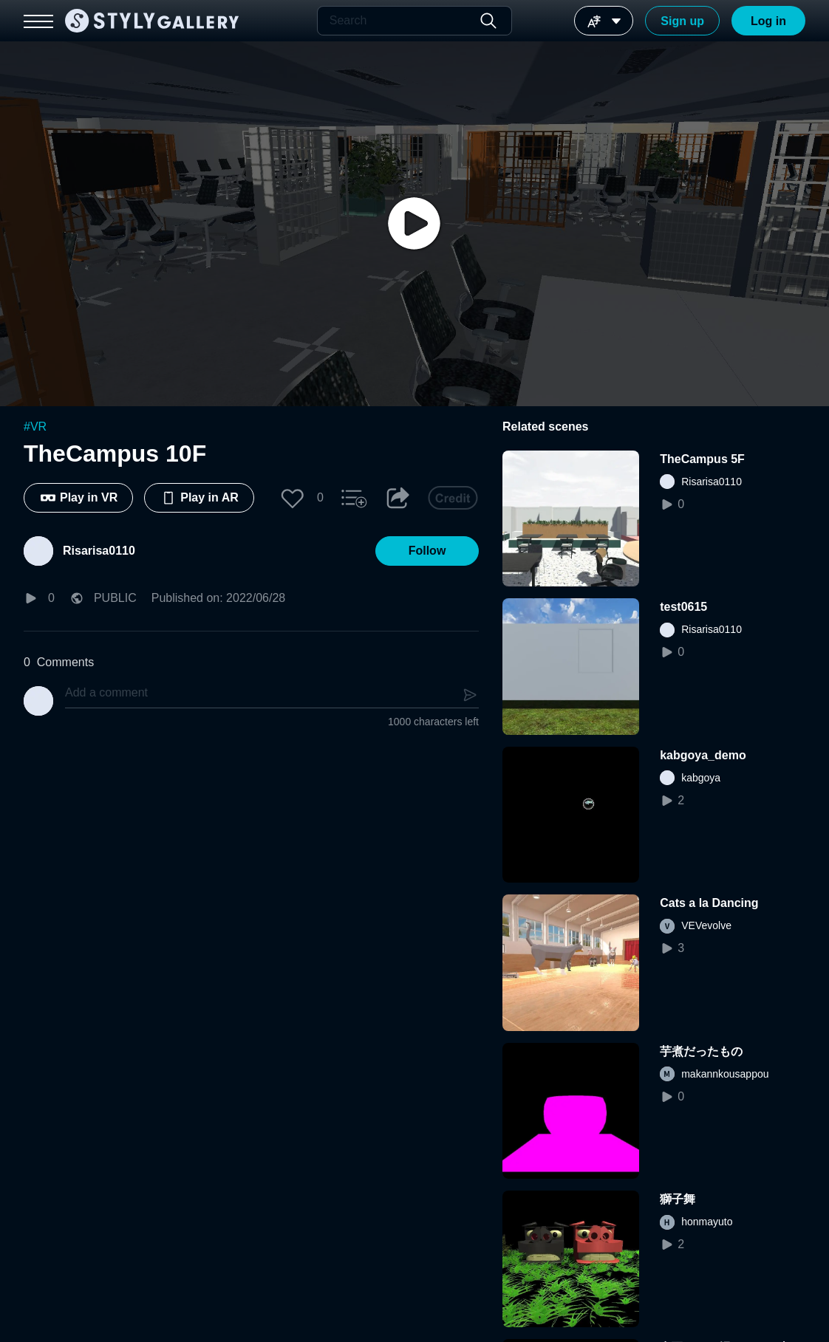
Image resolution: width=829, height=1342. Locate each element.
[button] (292, 498)
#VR (35, 426)
